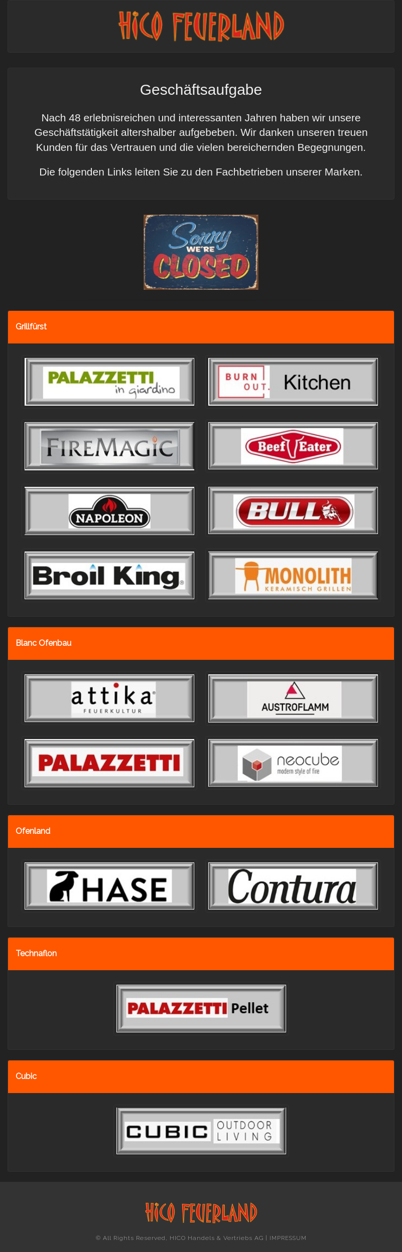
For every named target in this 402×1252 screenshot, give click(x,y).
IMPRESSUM (288, 1238)
